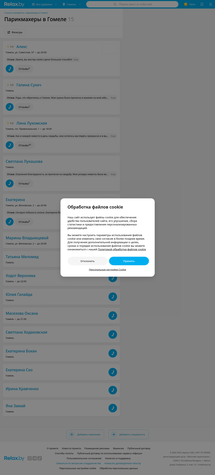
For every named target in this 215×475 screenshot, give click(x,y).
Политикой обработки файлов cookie (122, 249)
